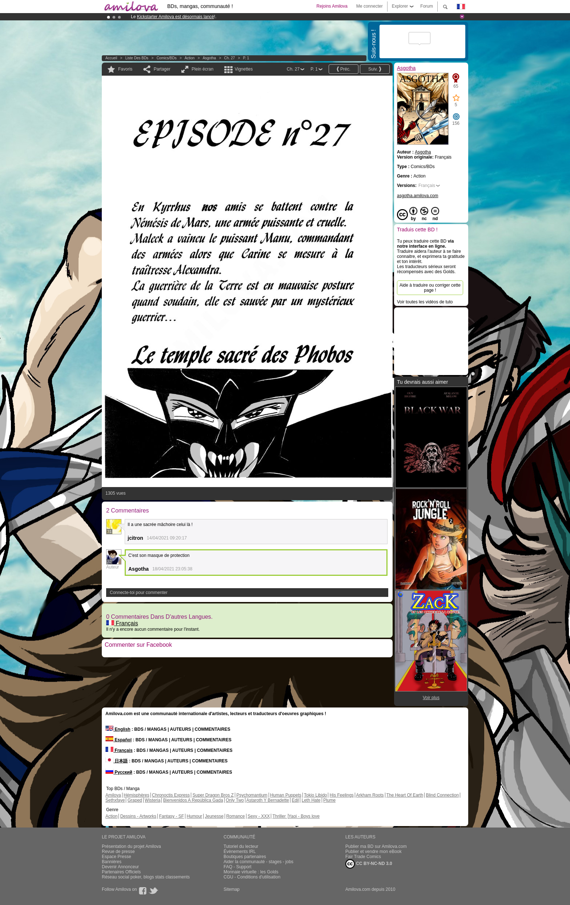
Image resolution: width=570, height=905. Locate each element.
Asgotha (209, 58)
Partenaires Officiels (121, 871)
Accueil (111, 58)
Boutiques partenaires (245, 856)
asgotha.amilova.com (417, 195)
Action (190, 58)
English (118, 729)
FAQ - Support (238, 866)
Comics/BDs (167, 58)
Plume (329, 800)
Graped (135, 800)
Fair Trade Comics (363, 856)
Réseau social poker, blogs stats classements (146, 877)
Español (118, 739)
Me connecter (369, 6)
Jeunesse (214, 816)
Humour (194, 816)
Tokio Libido (315, 795)
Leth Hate (311, 800)
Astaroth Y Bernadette (267, 800)
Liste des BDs (136, 58)
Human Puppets (285, 795)
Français (122, 623)
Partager (162, 69)
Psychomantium (251, 795)
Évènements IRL (240, 851)
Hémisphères (136, 795)
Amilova (113, 795)
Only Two (235, 800)
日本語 (116, 761)
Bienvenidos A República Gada (193, 800)
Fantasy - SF (171, 816)
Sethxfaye (115, 800)
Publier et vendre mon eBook (373, 851)
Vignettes (243, 69)
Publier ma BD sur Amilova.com (376, 846)
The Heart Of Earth (404, 795)
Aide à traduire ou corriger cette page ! (430, 288)
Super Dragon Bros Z (212, 795)
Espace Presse (116, 856)
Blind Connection (442, 795)
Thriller (279, 816)
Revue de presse (118, 851)
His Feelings (342, 795)
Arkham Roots (370, 795)
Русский (118, 772)
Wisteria (152, 800)
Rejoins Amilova (332, 6)
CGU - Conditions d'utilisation (252, 877)
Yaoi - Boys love (304, 816)
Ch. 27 (229, 58)
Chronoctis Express (171, 795)
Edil (295, 800)
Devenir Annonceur (120, 866)
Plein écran (202, 69)
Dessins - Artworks (138, 816)
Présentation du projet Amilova (131, 846)
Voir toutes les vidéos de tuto (425, 301)
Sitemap (232, 889)
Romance (235, 816)
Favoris (125, 69)
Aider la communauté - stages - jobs (258, 861)
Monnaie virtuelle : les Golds (251, 871)
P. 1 (246, 58)
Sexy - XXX (259, 816)
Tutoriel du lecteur (241, 846)
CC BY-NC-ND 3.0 (368, 864)
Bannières (111, 861)
